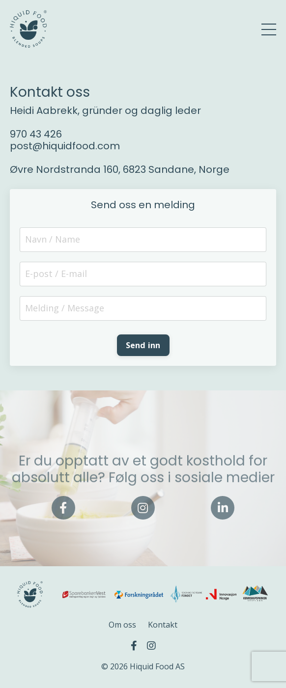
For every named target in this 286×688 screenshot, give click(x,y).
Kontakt (162, 624)
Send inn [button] (143, 345)
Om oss (122, 624)
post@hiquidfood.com (65, 146)
